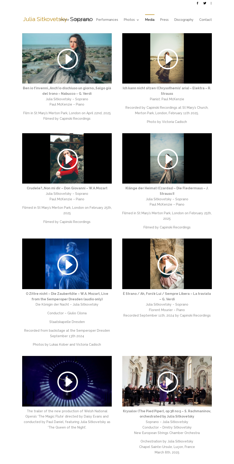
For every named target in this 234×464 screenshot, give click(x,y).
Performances (107, 20)
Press (164, 20)
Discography (184, 20)
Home (64, 20)
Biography (82, 20)
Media (149, 20)
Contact (205, 20)
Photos (129, 20)
